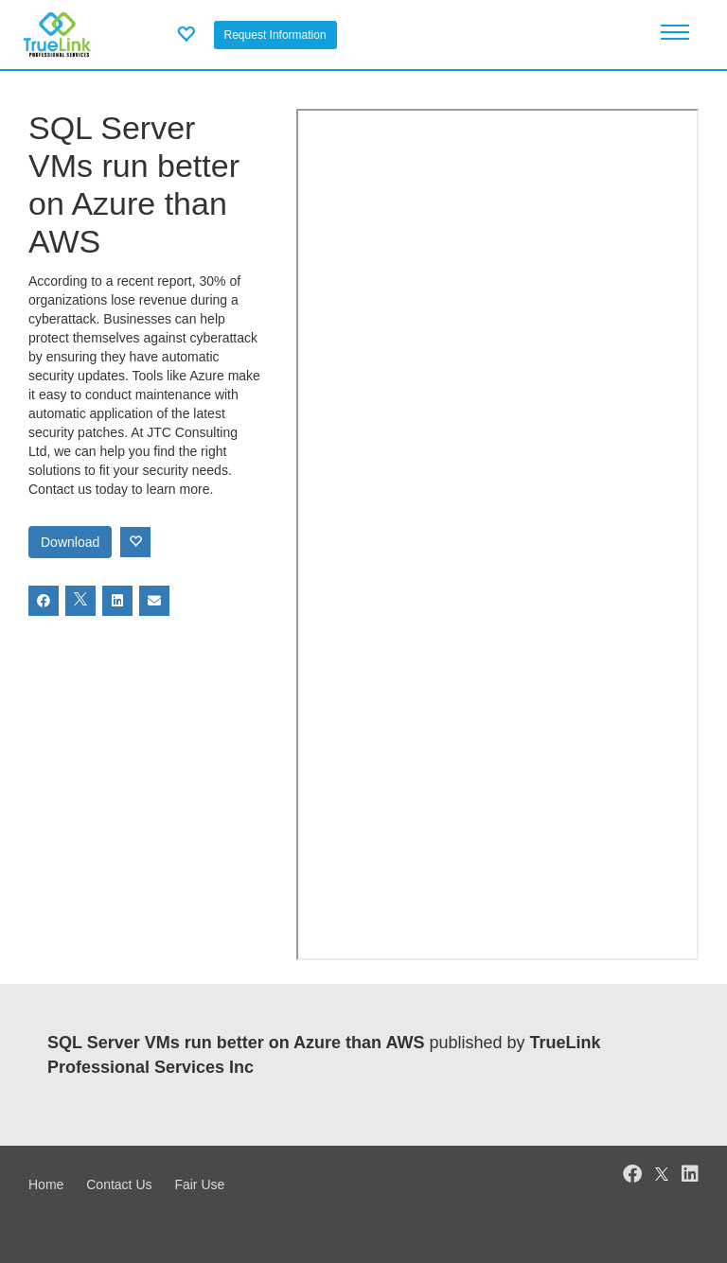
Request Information (275, 35)
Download (70, 542)
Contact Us (118, 1184)
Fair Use (199, 1184)
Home (45, 1184)
